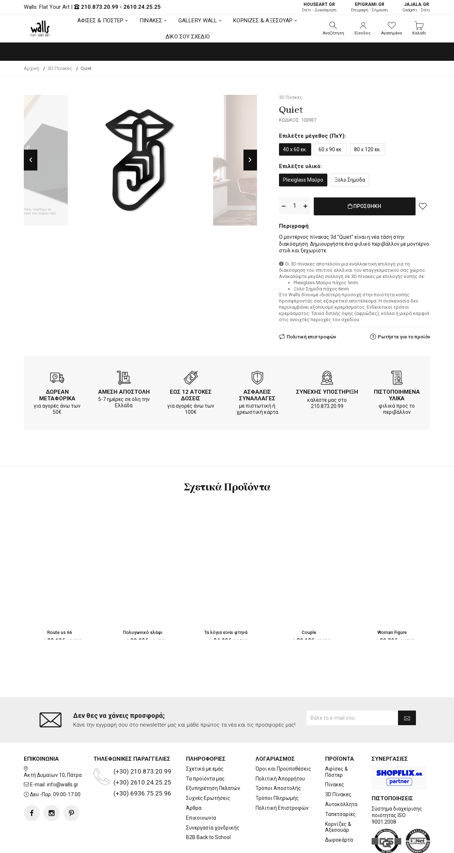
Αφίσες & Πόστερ (336, 742)
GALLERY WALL (197, 20)
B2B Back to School (208, 808)
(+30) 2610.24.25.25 (142, 752)
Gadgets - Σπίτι (416, 7)
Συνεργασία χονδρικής (212, 798)
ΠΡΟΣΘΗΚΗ (364, 206)
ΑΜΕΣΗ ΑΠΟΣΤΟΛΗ (124, 390)
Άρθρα (193, 779)
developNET (288, 843)
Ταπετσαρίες (340, 784)
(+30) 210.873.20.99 (142, 741)
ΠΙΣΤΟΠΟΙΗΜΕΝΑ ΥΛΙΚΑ (397, 393)
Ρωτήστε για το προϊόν (404, 335)
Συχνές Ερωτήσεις (208, 769)
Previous (30, 160)
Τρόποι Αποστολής (278, 759)
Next (250, 160)
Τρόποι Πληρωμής (277, 769)
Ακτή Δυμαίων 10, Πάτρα (53, 745)
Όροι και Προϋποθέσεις (283, 739)
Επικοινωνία (201, 788)
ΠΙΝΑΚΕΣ (150, 20)
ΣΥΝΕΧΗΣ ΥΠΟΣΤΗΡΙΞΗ (327, 390)
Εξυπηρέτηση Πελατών (213, 759)
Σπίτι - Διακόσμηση (319, 7)
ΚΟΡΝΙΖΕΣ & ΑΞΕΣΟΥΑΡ (263, 20)
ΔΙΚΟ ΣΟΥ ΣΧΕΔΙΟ (187, 36)
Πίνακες (334, 755)
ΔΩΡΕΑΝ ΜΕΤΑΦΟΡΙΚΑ (57, 393)
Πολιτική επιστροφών (311, 335)
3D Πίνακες (338, 765)
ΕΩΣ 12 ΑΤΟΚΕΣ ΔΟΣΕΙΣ (191, 393)
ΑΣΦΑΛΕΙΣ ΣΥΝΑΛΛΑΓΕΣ (257, 393)
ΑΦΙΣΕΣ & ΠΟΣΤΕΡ (100, 20)
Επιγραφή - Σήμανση (369, 7)
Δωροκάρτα (339, 810)
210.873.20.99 (99, 7)
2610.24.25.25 (142, 7)
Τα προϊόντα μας (205, 749)
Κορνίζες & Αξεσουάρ (338, 797)
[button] (333, 28)
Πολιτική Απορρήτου (280, 749)
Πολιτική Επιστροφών (282, 779)
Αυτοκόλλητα (341, 775)
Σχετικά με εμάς (205, 739)
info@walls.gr (62, 755)
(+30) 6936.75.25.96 (142, 763)
